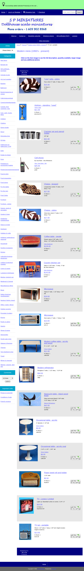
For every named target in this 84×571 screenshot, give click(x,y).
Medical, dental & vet (7, 277)
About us (13, 36)
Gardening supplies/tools (5, 219)
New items (4, 60)
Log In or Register (14, 12)
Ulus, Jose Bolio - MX (40, 163)
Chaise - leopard (51, 184)
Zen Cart (54, 568)
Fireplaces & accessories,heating (7, 164)
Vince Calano (48, 349)
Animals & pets (5, 75)
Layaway (74, 36)
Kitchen (3, 252)
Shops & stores (5, 330)
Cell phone (39, 158)
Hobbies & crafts (6, 233)
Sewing (3, 326)
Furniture (3, 200)
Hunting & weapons (7, 248)
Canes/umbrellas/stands (8, 102)
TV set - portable (41, 525)
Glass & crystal (5, 225)
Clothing (3, 123)
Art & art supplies (6, 79)
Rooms (3, 317)
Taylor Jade (37, 107)
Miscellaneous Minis (7, 286)
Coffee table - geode (52, 236)
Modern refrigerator (45, 368)
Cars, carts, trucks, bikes (6, 113)
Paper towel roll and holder (55, 473)
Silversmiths (4, 335)
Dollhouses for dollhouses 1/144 (6, 145)
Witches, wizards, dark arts (8, 365)
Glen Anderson (48, 244)
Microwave (48, 289)
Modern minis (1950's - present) (37, 45)
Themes (24, 45)
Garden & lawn (5, 214)
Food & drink (4, 174)
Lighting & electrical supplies (7, 263)
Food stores (4, 182)
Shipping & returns (48, 36)
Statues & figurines (6, 343)
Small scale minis (6, 339)
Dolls (2, 151)
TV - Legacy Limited (45, 499)
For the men (4, 191)
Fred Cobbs (4, 195)
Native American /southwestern (6, 295)
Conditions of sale (6, 397)
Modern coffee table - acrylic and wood (56, 342)
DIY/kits (3, 140)
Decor (2, 132)
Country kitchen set (52, 263)
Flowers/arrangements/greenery (8, 169)
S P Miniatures (41, 568)
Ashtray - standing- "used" (45, 105)
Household (4, 243)
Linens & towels (5, 268)
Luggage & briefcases (7, 273)
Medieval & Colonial (7, 281)
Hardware (4, 229)
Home (3, 12)
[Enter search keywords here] (69, 12)
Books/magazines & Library (7, 93)
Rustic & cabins (5, 322)
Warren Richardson (49, 403)
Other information (44, 41)
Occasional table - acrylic (46, 420)
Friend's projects (6, 401)
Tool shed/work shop (7, 352)
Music (2, 290)
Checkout (41, 12)
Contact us (22, 36)
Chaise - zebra (50, 210)
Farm (2, 159)
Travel (2, 356)
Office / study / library (7, 305)
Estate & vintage (6, 155)
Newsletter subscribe (34, 36)
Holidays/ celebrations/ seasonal (8, 238)
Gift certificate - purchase (5, 69)
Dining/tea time (5, 136)
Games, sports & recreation (6, 209)
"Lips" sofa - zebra (52, 79)
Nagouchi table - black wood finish (56, 395)
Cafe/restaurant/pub (7, 98)
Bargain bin (4, 64)
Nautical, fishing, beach (8, 300)
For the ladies (5, 187)
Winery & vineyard (6, 360)
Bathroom (4, 88)
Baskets (3, 83)
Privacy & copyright (6, 393)
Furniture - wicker (6, 204)
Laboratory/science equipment (6, 257)
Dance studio (5, 127)
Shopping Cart (29, 12)
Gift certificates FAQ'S (63, 36)
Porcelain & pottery (6, 313)
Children (3, 119)
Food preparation (6, 178)
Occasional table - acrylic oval (53, 446)
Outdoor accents (6, 309)
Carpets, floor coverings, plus (5, 107)
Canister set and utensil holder (54, 132)
